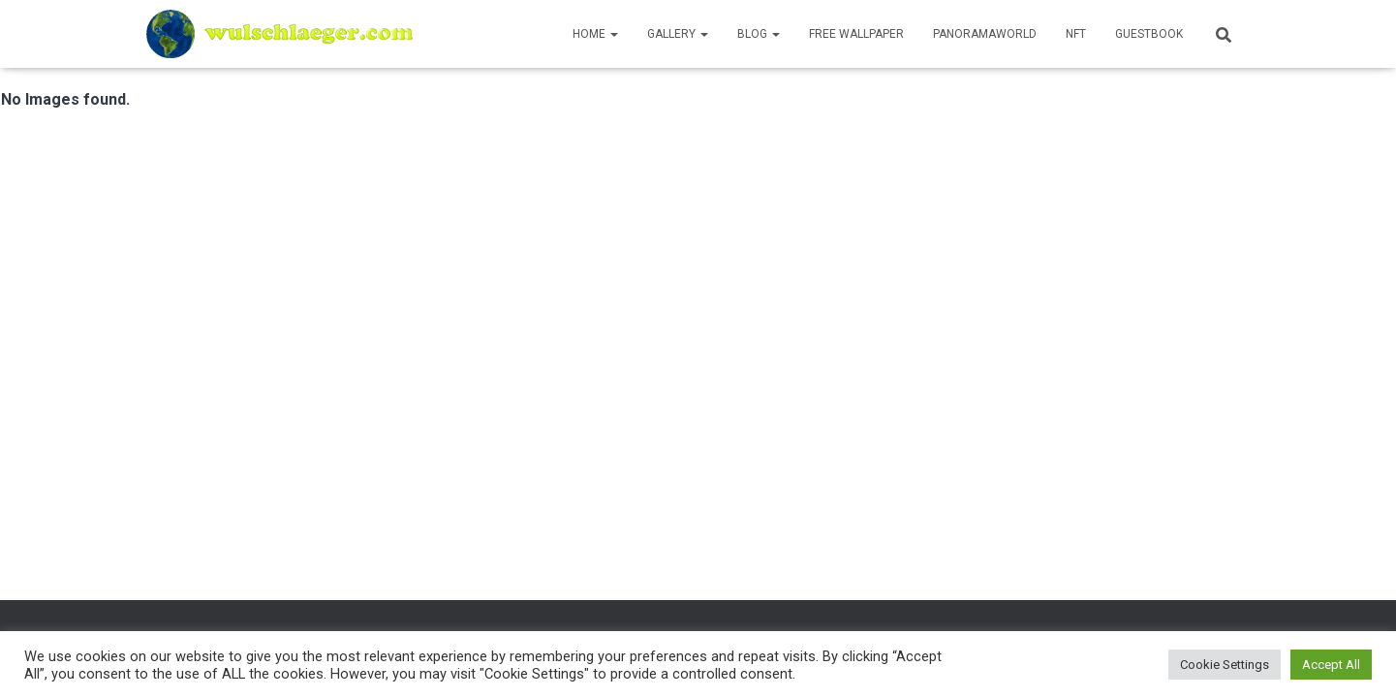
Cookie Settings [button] (1224, 664)
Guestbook (1149, 34)
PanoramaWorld (985, 34)
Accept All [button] (1331, 664)
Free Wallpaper (856, 34)
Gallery (677, 34)
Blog (758, 34)
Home (595, 34)
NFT (1076, 34)
